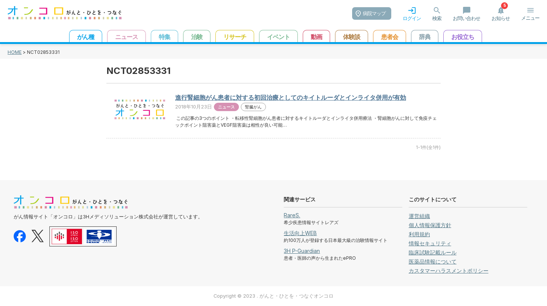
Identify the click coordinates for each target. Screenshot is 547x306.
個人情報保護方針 (430, 225)
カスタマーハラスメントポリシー (449, 270)
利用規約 (419, 234)
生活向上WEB (300, 233)
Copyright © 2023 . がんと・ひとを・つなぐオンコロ (273, 296)
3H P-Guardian (302, 251)
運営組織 (419, 216)
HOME (15, 52)
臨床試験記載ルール (433, 252)
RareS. (292, 215)
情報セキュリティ (430, 243)
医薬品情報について (433, 261)
